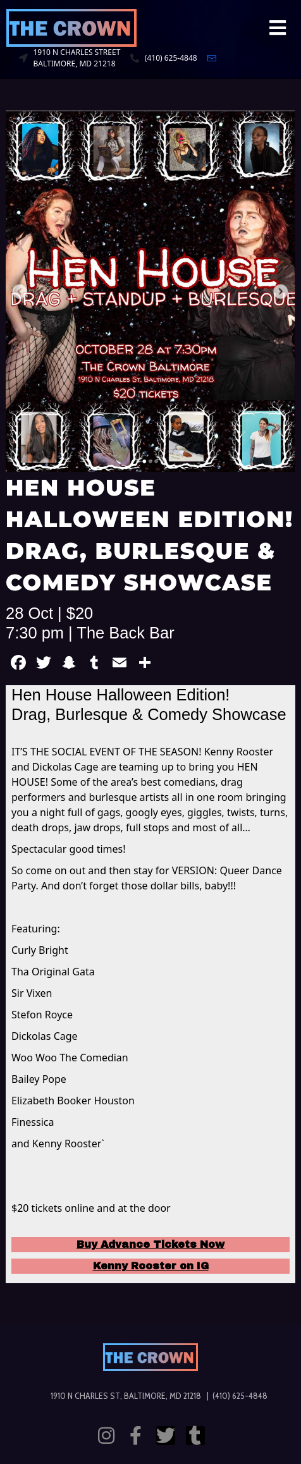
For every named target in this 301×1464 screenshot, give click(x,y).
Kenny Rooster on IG (151, 1265)
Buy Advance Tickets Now (150, 1244)
